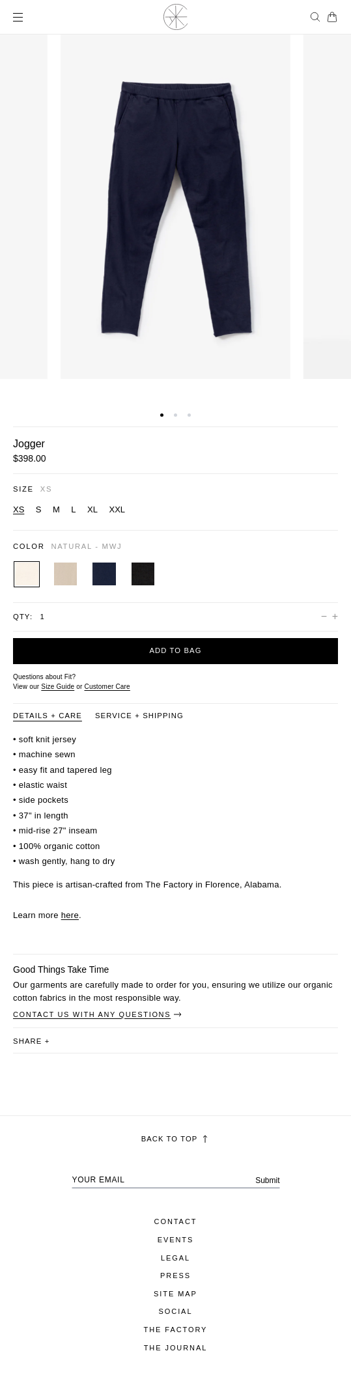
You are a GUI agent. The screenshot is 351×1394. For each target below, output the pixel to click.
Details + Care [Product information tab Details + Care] (47, 715)
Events (176, 1240)
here (70, 915)
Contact (175, 1221)
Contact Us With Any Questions (98, 1014)
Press (175, 1275)
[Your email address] (176, 1179)
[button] (161, 415)
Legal (175, 1258)
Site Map (175, 1294)
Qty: (23, 616)
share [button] (31, 1041)
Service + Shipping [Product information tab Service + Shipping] (139, 715)
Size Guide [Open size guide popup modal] (57, 686)
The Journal (176, 1348)
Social (176, 1311)
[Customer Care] (107, 686)
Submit (267, 1181)
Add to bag (175, 650)
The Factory (176, 1329)
